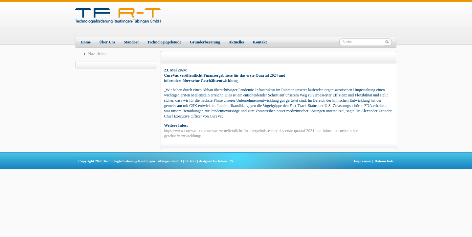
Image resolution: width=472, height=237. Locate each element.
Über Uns (107, 42)
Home (86, 42)
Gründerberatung (205, 42)
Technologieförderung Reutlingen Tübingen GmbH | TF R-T (149, 161)
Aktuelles (236, 42)
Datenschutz (383, 161)
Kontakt (260, 42)
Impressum (362, 161)
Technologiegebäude (164, 42)
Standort (131, 42)
